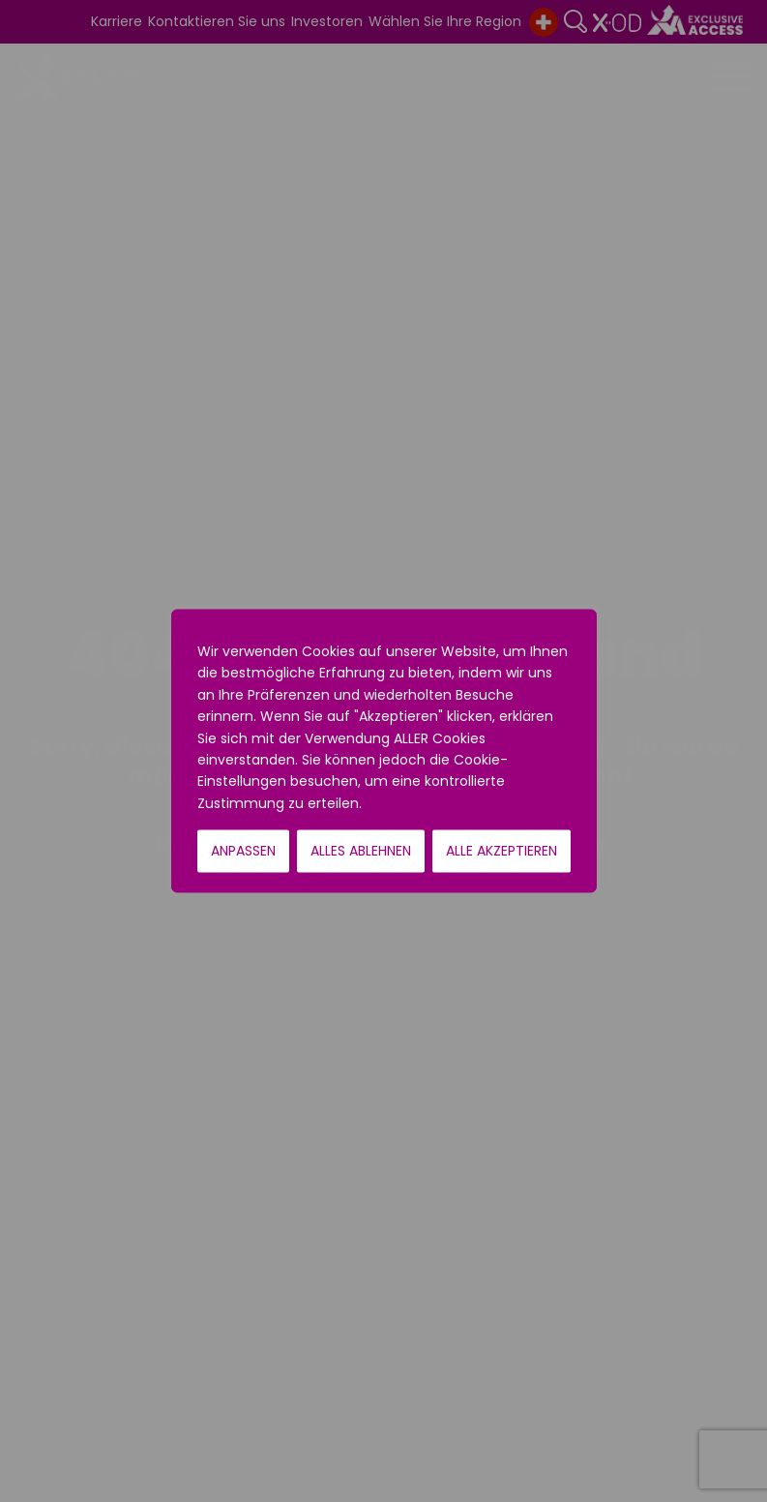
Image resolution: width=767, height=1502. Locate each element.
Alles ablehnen (360, 851)
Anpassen (243, 851)
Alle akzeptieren (501, 851)
